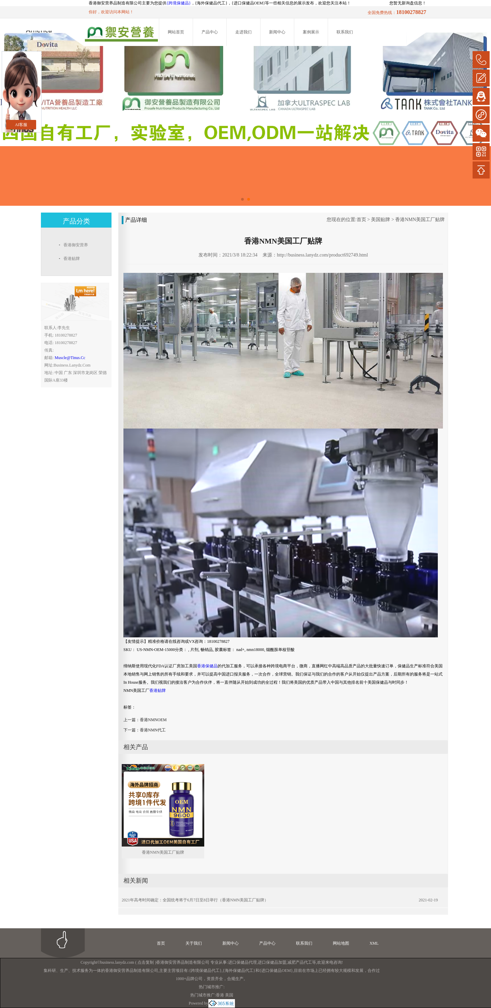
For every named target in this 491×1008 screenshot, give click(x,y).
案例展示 (311, 32)
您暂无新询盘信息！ (407, 3)
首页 (361, 219)
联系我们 (345, 32)
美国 (229, 995)
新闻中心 (277, 32)
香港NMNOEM (153, 719)
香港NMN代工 (153, 730)
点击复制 (145, 962)
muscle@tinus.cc (70, 357)
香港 (220, 995)
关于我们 (193, 943)
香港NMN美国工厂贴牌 (420, 219)
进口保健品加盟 (272, 962)
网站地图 (341, 943)
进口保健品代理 (242, 962)
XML (374, 943)
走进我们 (243, 32)
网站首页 (176, 32)
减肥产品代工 (299, 962)
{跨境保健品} (178, 3)
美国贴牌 (380, 219)
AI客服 (21, 124)
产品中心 (210, 32)
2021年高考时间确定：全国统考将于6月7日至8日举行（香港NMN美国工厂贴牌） (195, 900)
